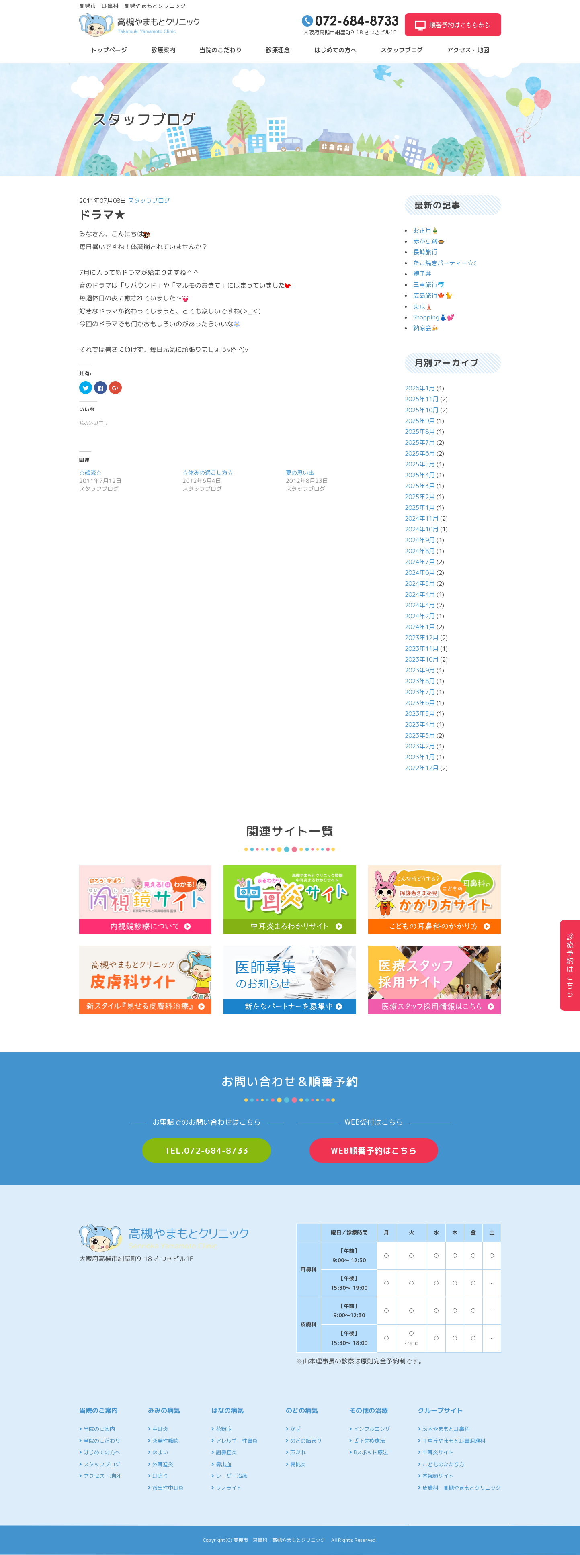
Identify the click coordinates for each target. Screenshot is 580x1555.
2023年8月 (420, 681)
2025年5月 (420, 464)
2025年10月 (422, 410)
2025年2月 (420, 496)
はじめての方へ (335, 50)
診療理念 (278, 50)
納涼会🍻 (426, 328)
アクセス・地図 (468, 50)
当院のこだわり (220, 50)
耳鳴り (158, 1475)
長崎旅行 (425, 252)
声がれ (296, 1452)
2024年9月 (420, 540)
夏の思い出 (300, 472)
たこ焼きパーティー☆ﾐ (445, 263)
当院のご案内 (97, 1428)
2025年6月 (420, 453)
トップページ (109, 50)
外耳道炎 (160, 1464)
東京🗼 (423, 306)
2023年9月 (420, 670)
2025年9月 (420, 421)
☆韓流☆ (90, 472)
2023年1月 (420, 757)
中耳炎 (158, 1428)
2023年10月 (422, 659)
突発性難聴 (163, 1440)
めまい (158, 1452)
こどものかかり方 (441, 1464)
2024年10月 (422, 529)
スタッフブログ (402, 50)
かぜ (293, 1428)
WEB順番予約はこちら (374, 1150)
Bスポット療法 (368, 1452)
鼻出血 (221, 1464)
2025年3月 (420, 486)
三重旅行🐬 (429, 284)
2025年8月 (420, 431)
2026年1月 (420, 388)
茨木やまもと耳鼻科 (443, 1428)
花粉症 (221, 1428)
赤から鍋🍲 (429, 241)
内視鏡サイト (436, 1475)
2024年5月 (420, 583)
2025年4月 (420, 475)
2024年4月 (420, 594)
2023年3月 (420, 735)
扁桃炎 (296, 1464)
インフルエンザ (369, 1428)
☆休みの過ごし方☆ (207, 472)
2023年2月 (420, 746)
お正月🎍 (426, 230)
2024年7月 (420, 562)
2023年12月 (422, 637)
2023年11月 (422, 648)
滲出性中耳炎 (166, 1487)
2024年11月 (422, 518)
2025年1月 (420, 507)
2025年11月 (422, 399)
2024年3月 (420, 605)
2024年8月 (420, 551)
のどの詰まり (304, 1440)
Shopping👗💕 (434, 317)
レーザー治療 (229, 1475)
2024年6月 (420, 572)
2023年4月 (420, 724)
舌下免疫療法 (367, 1440)
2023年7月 (420, 692)
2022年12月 (422, 768)
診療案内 (163, 50)
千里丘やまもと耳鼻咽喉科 (451, 1440)
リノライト (226, 1487)
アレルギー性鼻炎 (234, 1440)
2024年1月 (420, 627)
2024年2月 (420, 616)
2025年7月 (420, 442)
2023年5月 (420, 713)
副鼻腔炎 (224, 1452)
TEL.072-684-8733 (206, 1150)
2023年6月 (420, 703)
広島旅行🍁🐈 (433, 295)
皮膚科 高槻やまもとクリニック (459, 1487)
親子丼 (422, 274)
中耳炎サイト (436, 1452)
